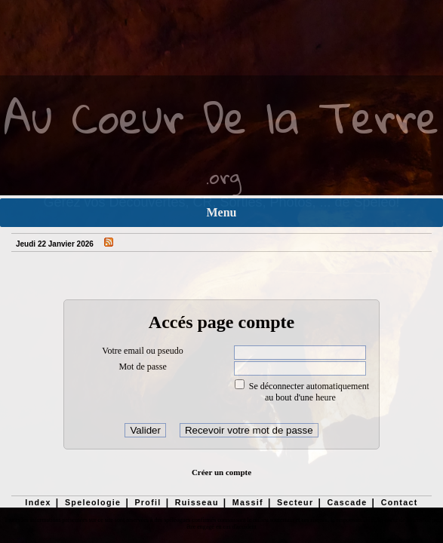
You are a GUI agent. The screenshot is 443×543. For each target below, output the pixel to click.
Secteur (295, 502)
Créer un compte (221, 472)
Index (38, 502)
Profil (147, 502)
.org (223, 176)
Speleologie (93, 502)
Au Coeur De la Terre (221, 116)
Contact (399, 502)
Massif (247, 502)
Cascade (347, 502)
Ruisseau (197, 502)
